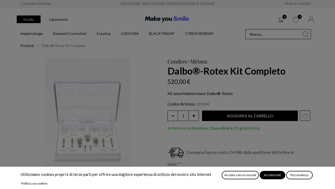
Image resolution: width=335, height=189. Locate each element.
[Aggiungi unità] (193, 116)
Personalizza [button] (299, 175)
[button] (250, 116)
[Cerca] (305, 34)
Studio (28, 19)
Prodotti (27, 46)
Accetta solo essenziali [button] (240, 175)
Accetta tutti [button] (272, 175)
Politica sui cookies (34, 183)
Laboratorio (58, 19)
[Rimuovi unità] (173, 116)
